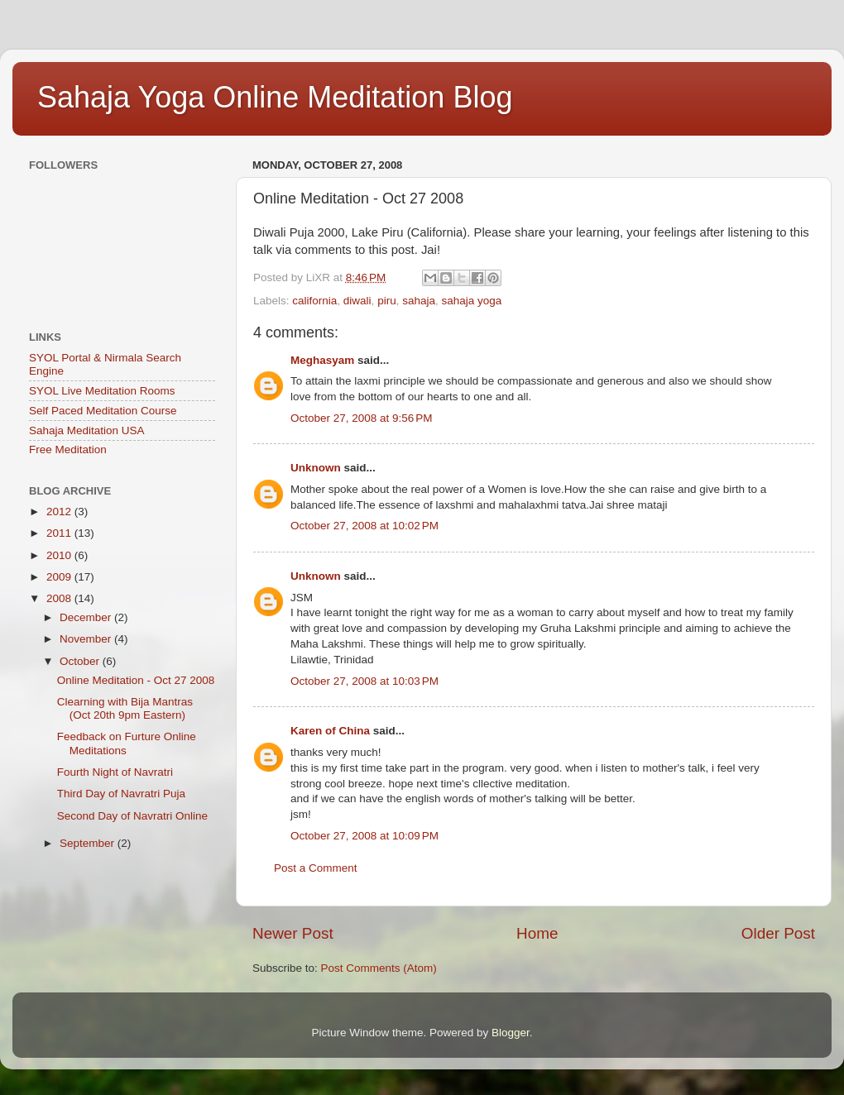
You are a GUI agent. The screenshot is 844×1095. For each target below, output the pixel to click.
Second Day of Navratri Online (132, 816)
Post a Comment (315, 868)
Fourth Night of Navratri (115, 772)
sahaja (418, 300)
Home (537, 933)
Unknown (315, 467)
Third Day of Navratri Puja (121, 793)
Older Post (778, 933)
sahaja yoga (471, 300)
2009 (60, 577)
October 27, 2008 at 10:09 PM (364, 836)
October (81, 661)
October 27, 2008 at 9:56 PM (361, 418)
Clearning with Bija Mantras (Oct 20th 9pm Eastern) (125, 708)
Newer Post (292, 933)
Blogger (511, 1032)
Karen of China (330, 730)
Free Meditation (68, 449)
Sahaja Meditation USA (87, 430)
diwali (357, 300)
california (314, 300)
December (87, 617)
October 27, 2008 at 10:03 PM (364, 681)
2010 (60, 555)
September (88, 843)
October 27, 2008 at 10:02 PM (364, 525)
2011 (60, 533)
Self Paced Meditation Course (103, 410)
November (87, 639)
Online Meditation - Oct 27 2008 (136, 680)
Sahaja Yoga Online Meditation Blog (274, 97)
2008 (60, 598)
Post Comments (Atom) (379, 968)
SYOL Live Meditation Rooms (102, 391)
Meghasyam (322, 360)
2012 (60, 511)
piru (386, 300)
